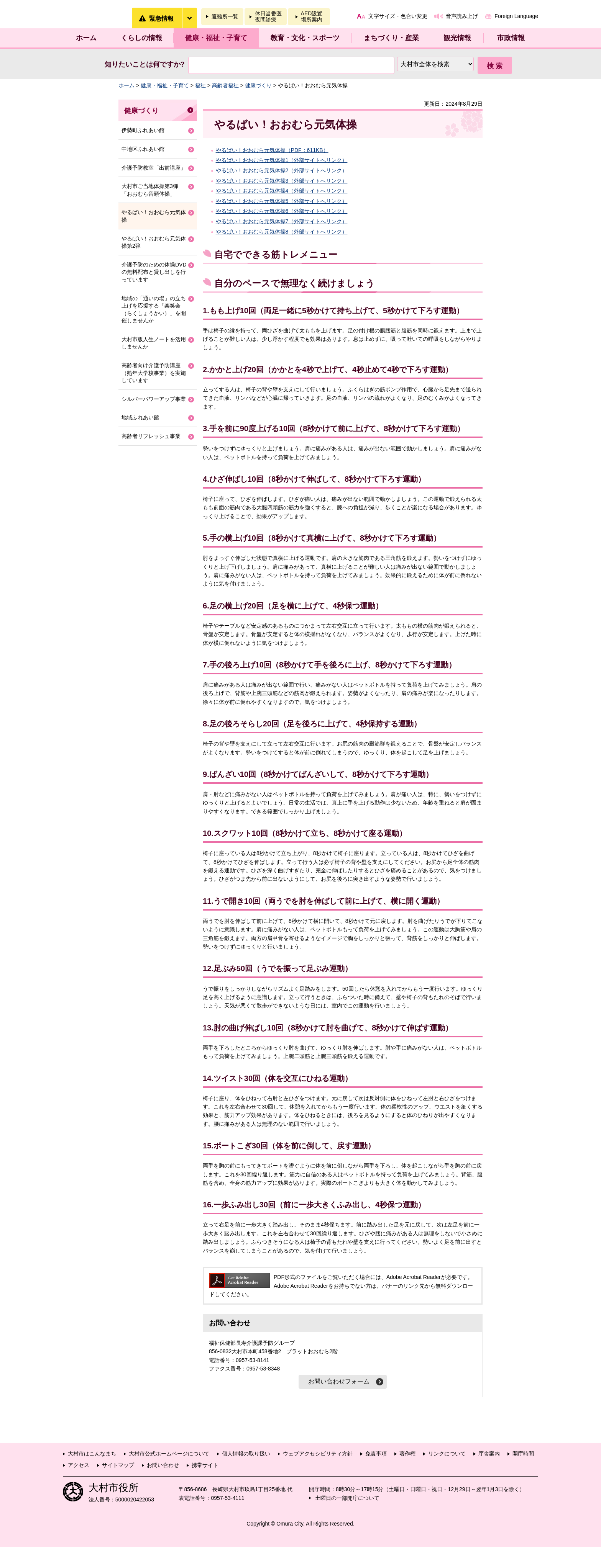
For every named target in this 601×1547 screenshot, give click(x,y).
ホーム (86, 38)
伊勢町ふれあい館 (143, 130)
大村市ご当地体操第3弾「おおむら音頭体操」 (150, 190)
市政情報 (511, 38)
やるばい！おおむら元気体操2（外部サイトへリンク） (282, 170)
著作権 (407, 1454)
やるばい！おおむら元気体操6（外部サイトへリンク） (282, 211)
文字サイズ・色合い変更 (397, 16)
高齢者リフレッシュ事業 (151, 436)
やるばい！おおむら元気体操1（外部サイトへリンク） (282, 160)
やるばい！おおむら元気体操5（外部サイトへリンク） (282, 201)
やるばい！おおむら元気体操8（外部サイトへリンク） (282, 232)
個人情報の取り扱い (246, 1454)
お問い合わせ (163, 1465)
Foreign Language (516, 16)
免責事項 (376, 1454)
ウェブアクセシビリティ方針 (318, 1454)
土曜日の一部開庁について (347, 1498)
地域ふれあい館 (140, 417)
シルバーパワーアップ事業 (154, 399)
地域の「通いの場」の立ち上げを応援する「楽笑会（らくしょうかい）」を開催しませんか (154, 309)
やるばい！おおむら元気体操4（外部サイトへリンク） (282, 191)
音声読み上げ (462, 16)
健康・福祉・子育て (216, 38)
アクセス (78, 1465)
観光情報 (457, 38)
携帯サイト (205, 1465)
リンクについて (447, 1454)
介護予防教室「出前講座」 (154, 168)
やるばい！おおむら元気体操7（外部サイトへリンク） (282, 221)
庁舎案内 (489, 1454)
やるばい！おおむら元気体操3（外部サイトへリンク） (282, 181)
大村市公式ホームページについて (169, 1454)
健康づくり (258, 85)
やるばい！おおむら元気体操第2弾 (154, 242)
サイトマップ (118, 1465)
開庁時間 (523, 1454)
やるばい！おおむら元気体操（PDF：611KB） (272, 150)
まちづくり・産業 (391, 38)
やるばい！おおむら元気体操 (154, 216)
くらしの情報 (141, 38)
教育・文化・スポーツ (305, 38)
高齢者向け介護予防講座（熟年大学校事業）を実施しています (154, 372)
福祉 (200, 85)
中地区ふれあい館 (143, 149)
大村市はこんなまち (92, 1454)
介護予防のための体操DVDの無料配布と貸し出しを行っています (154, 272)
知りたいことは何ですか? (145, 64)
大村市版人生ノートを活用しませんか (154, 343)
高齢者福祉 (225, 85)
